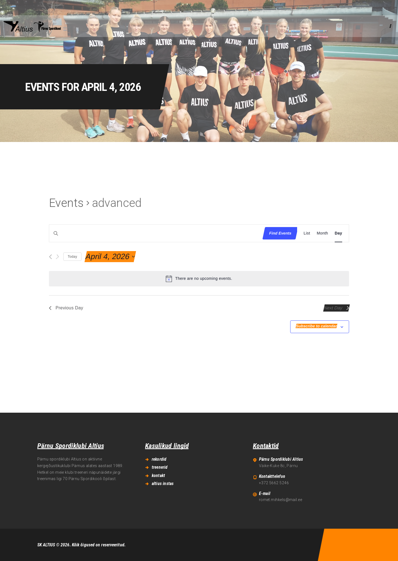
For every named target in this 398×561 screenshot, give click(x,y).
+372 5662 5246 (274, 483)
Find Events (280, 233)
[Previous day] (50, 256)
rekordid (159, 459)
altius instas (163, 483)
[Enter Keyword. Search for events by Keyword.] (154, 233)
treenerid (160, 467)
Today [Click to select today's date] (72, 257)
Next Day (337, 307)
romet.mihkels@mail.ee (280, 499)
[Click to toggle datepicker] (110, 256)
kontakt (158, 475)
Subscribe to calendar (317, 326)
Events (66, 203)
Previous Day (66, 307)
